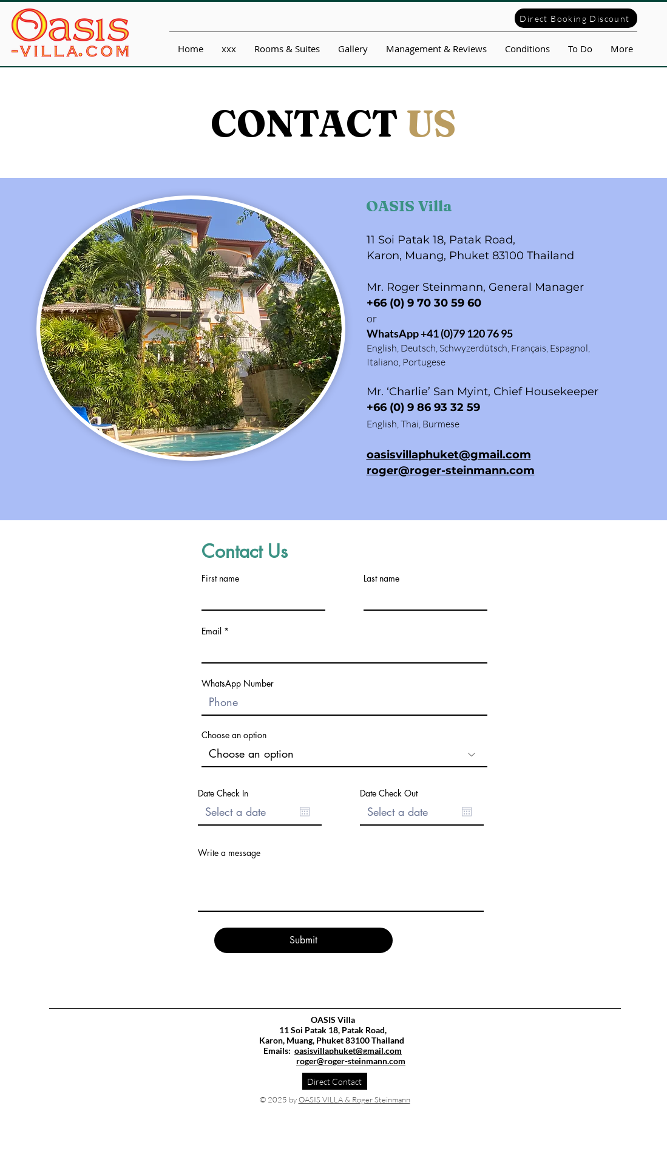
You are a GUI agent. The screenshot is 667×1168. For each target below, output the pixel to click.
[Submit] (303, 940)
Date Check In (223, 793)
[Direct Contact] (334, 1081)
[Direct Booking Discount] (576, 18)
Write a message (229, 853)
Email (211, 631)
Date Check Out (389, 793)
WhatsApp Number (237, 683)
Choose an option (233, 735)
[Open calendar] (305, 812)
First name (220, 578)
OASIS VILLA (321, 1099)
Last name (381, 578)
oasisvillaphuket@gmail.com (348, 1050)
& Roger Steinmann (376, 1099)
